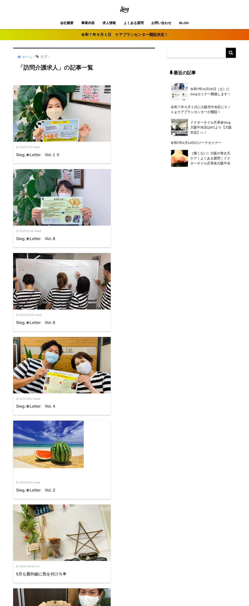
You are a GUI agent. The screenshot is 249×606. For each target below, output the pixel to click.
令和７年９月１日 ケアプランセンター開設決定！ (124, 35)
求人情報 (109, 23)
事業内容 (88, 23)
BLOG (184, 23)
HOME (124, 588)
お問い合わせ (161, 23)
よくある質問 (134, 23)
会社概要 (66, 23)
